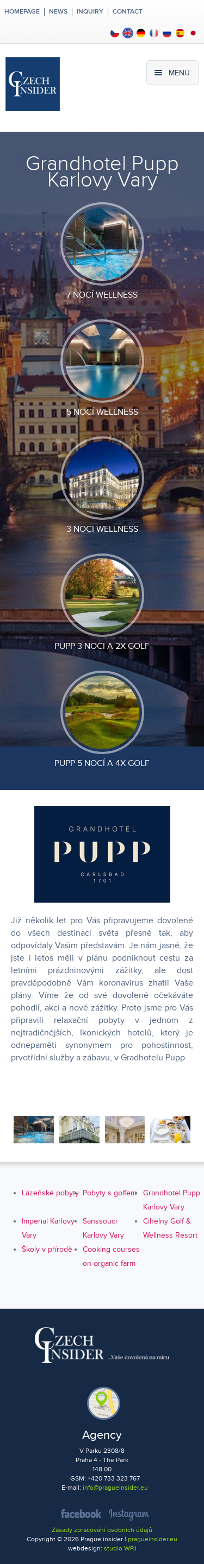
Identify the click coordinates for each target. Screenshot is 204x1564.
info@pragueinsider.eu (115, 1488)
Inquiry (90, 12)
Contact (128, 12)
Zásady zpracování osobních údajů (102, 1530)
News (58, 12)
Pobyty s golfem (110, 1193)
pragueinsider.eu (152, 1539)
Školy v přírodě (47, 1249)
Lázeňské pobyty (50, 1193)
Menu (179, 73)
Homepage (22, 12)
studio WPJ (120, 1548)
